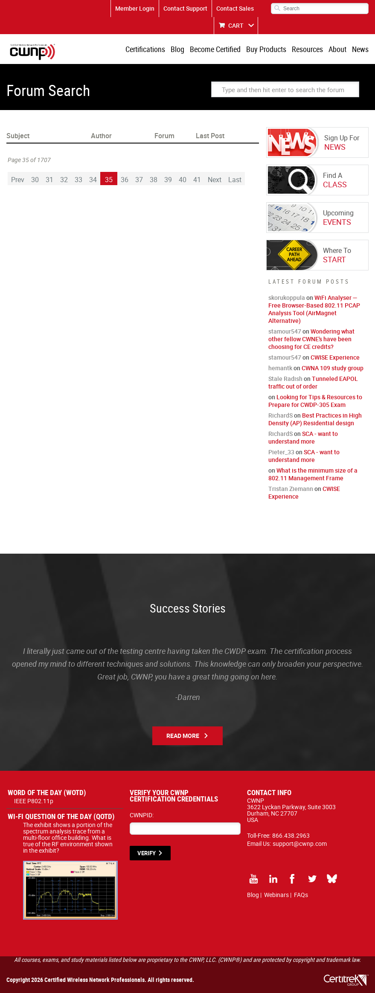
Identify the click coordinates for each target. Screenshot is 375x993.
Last (234, 179)
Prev (17, 179)
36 (124, 179)
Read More (182, 736)
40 (182, 179)
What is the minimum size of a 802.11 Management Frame (313, 474)
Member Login (134, 8)
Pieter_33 (281, 452)
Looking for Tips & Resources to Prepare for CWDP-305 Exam (315, 401)
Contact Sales (235, 8)
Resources (307, 49)
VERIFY (146, 853)
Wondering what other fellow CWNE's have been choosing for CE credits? (311, 339)
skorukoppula (286, 297)
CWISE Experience (335, 357)
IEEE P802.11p (33, 801)
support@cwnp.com (300, 843)
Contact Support (185, 8)
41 (197, 179)
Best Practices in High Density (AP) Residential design (315, 419)
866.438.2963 (291, 835)
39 (168, 179)
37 (139, 179)
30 (35, 179)
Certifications (145, 49)
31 (49, 179)
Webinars (276, 895)
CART (236, 25)
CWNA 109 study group (332, 368)
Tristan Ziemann (290, 489)
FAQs (301, 895)
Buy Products (266, 49)
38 (153, 179)
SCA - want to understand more (303, 437)
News (360, 49)
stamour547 (284, 331)
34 (93, 179)
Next (214, 179)
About (337, 49)
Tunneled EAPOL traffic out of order (313, 382)
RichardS (280, 415)
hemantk (280, 368)
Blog (177, 49)
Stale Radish (285, 379)
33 (78, 179)
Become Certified (215, 49)
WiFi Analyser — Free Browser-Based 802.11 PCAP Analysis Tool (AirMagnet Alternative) (314, 309)
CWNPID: (142, 815)
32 (64, 179)
